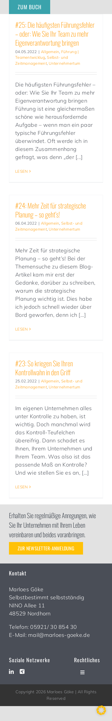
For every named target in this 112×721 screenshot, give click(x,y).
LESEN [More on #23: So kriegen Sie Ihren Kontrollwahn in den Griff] (21, 486)
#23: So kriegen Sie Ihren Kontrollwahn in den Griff (44, 367)
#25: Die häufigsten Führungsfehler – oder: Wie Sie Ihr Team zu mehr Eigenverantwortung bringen (55, 33)
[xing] (22, 671)
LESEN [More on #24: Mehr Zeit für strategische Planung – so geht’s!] (21, 329)
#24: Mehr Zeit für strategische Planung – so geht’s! (50, 210)
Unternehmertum (64, 63)
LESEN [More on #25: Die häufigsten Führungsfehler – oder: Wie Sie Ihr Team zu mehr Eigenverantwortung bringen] (21, 171)
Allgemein (50, 51)
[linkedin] (11, 671)
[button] (101, 710)
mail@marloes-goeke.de (59, 635)
